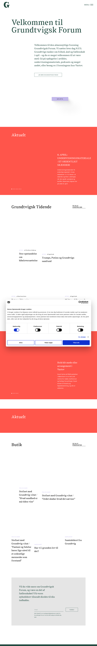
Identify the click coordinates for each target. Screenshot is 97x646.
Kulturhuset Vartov (18, 629)
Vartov (81, 625)
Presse (67, 642)
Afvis (21, 342)
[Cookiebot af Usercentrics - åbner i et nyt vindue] (81, 302)
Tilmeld (72, 498)
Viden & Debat (15, 625)
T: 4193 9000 (62, 623)
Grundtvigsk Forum (83, 621)
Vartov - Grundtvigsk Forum (83, 630)
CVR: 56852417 (63, 626)
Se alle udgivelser (77, 197)
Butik (11, 633)
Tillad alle (76, 342)
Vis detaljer (82, 337)
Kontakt (60, 642)
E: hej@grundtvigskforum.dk (67, 620)
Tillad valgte (48, 342)
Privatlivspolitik (80, 642)
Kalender (13, 621)
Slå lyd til (60, 99)
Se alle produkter (77, 374)
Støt (72, 642)
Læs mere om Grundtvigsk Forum (48, 75)
